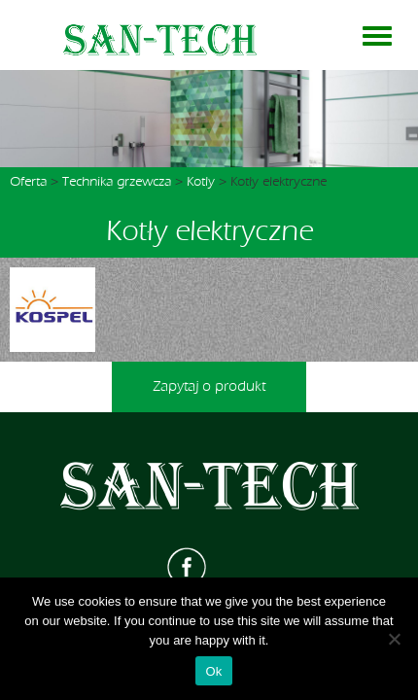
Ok (213, 671)
